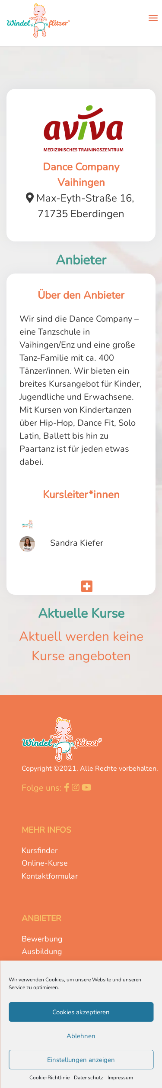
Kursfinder (39, 850)
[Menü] (153, 17)
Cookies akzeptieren (81, 1012)
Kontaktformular (50, 876)
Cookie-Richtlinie (49, 1077)
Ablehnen (81, 1036)
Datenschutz (88, 1077)
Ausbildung (42, 951)
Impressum (120, 1077)
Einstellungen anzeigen (81, 1059)
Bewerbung (42, 939)
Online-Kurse (45, 863)
